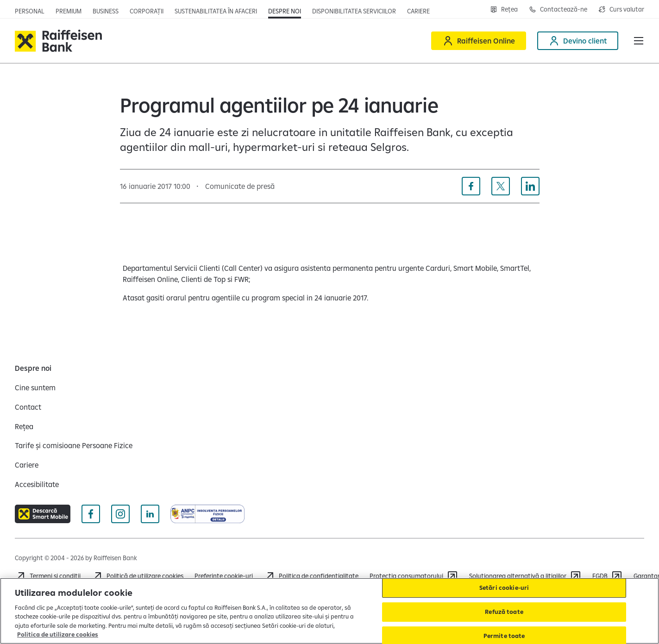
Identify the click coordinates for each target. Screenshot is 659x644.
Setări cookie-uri (504, 588)
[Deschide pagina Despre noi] (284, 11)
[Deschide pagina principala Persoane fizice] (29, 11)
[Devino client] (577, 40)
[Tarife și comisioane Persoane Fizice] (73, 445)
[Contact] (28, 407)
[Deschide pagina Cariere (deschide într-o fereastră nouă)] (418, 11)
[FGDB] (607, 575)
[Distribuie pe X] (500, 186)
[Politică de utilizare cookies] (137, 575)
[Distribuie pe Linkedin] (530, 186)
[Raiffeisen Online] (478, 40)
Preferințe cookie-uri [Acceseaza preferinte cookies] (224, 576)
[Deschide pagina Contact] (558, 9)
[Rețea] (24, 426)
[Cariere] (26, 464)
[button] (638, 40)
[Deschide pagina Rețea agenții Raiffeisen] (504, 9)
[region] (329, 611)
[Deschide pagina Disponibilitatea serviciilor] (354, 11)
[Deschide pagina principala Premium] (69, 11)
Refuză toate (504, 611)
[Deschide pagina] (106, 11)
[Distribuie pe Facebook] (471, 186)
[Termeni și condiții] (48, 575)
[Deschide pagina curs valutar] (621, 9)
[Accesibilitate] (37, 484)
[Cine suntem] (35, 387)
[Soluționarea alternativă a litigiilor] (525, 575)
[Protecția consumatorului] (414, 575)
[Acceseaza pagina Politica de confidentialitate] (311, 575)
